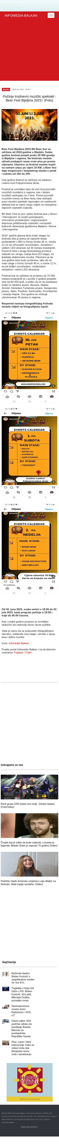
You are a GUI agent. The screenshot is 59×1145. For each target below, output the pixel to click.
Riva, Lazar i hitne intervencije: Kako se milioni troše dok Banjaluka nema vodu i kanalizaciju (22, 1048)
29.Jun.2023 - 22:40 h (22, 89)
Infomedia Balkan (19, 643)
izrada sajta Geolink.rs (29, 1127)
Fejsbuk (18, 652)
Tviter (28, 652)
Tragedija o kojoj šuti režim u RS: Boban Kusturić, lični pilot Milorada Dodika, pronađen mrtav (22, 994)
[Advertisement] (28, 50)
